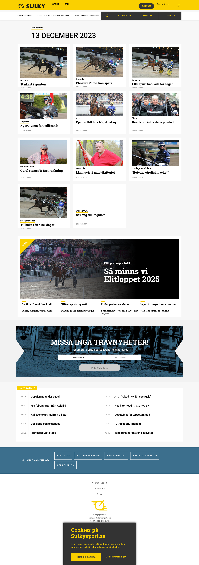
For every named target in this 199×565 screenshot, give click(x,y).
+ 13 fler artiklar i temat (155, 310)
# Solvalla (63, 456)
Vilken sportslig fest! (74, 304)
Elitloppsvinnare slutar (115, 304)
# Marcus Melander (88, 456)
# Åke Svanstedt (116, 456)
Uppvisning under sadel (22, 16)
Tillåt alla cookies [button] (86, 556)
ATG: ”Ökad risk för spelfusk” (57, 16)
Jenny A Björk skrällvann (37, 310)
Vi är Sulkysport (99, 483)
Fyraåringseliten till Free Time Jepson (120, 312)
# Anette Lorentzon (145, 456)
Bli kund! (146, 6)
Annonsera (100, 488)
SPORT (55, 6)
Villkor (100, 494)
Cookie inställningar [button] (116, 556)
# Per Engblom (65, 465)
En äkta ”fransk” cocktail (37, 304)
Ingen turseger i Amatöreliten (158, 304)
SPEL (67, 6)
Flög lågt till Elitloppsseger (77, 310)
